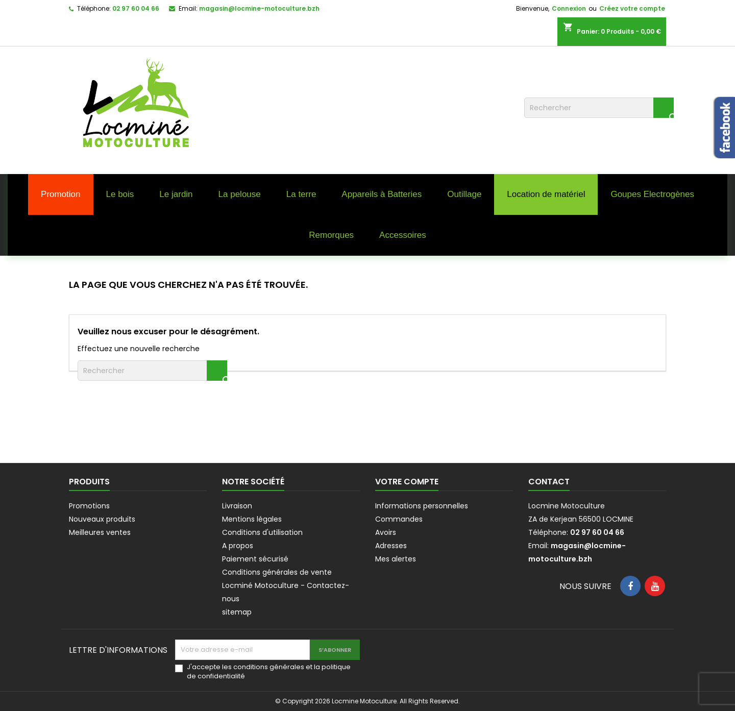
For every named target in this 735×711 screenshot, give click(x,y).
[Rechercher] (599, 107)
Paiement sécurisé (255, 559)
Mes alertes (395, 559)
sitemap (237, 612)
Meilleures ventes (100, 532)
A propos (237, 546)
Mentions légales (252, 519)
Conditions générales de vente (277, 572)
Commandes (399, 519)
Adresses (391, 546)
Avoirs (385, 532)
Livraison (237, 506)
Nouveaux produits (102, 519)
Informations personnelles (421, 506)
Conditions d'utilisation (262, 532)
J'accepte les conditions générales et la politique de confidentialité (269, 672)
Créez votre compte (632, 8)
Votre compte (406, 481)
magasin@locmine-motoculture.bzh (259, 8)
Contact (549, 481)
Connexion (569, 8)
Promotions (89, 506)
